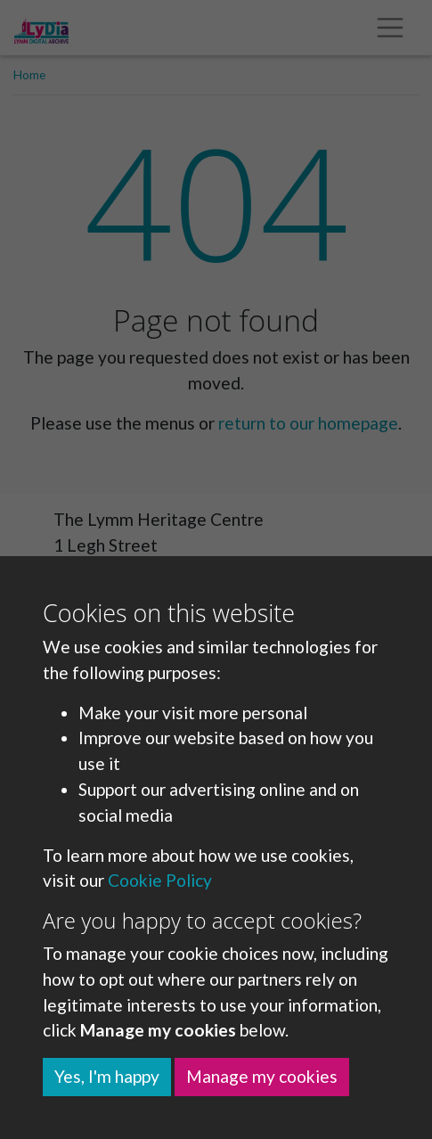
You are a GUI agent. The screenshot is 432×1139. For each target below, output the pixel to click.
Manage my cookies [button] (262, 1076)
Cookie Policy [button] (160, 880)
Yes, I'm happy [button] (106, 1076)
